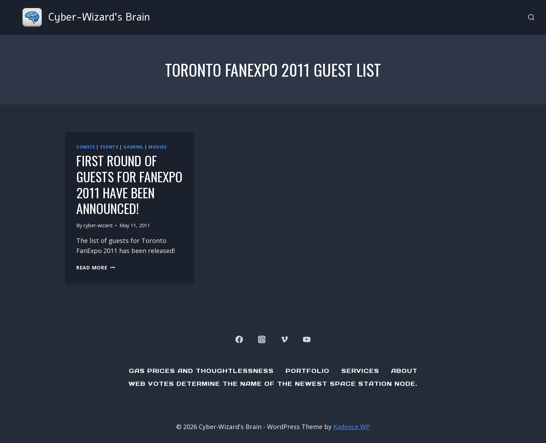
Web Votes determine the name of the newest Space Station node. (273, 384)
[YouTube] (306, 339)
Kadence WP (351, 426)
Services (360, 371)
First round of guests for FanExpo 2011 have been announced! (129, 184)
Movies (157, 147)
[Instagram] (261, 339)
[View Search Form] (531, 17)
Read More (95, 267)
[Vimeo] (284, 339)
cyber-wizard (97, 225)
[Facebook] (239, 339)
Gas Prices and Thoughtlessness (201, 371)
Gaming (133, 147)
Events (109, 147)
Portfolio (307, 371)
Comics (85, 147)
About (404, 371)
